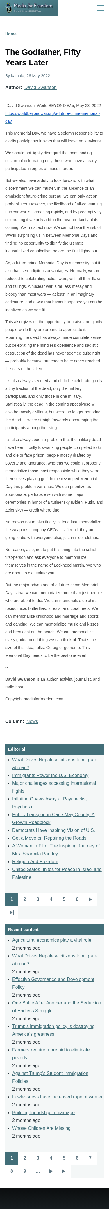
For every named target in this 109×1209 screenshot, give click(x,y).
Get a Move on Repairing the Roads (49, 838)
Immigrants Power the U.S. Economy (50, 775)
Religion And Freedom (35, 861)
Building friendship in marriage (43, 1112)
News (32, 721)
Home (11, 34)
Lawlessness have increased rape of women (58, 1096)
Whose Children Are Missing (41, 1128)
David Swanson (40, 87)
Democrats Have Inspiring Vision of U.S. (53, 830)
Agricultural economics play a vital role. (52, 940)
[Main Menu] (100, 8)
